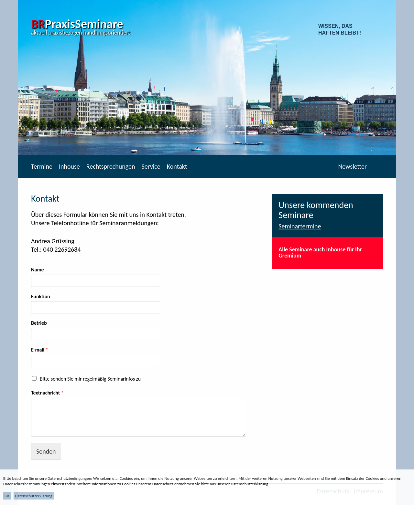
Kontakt (177, 166)
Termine (41, 166)
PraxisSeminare (77, 23)
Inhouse (69, 166)
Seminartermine (299, 226)
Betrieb (39, 323)
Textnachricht (47, 393)
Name (37, 270)
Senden (46, 451)
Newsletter (352, 166)
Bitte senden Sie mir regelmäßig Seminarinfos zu (90, 379)
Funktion (40, 296)
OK (7, 495)
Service (150, 166)
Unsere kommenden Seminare (315, 210)
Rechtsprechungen (110, 166)
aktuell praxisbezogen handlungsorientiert (80, 32)
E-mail (39, 350)
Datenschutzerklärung (33, 495)
